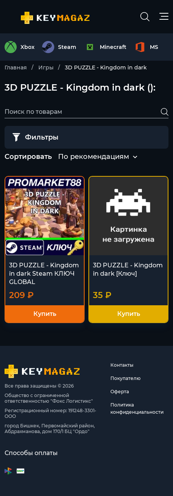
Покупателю (125, 378)
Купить (44, 313)
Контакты (122, 365)
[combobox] (93, 157)
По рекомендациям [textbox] (93, 156)
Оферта (119, 391)
